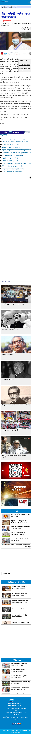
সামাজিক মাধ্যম (23, 730)
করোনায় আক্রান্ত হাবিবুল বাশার (10, 161)
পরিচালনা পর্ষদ (14, 730)
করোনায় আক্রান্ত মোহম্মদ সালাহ (10, 144)
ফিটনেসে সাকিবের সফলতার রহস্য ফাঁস (12, 166)
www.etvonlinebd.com (15, 703)
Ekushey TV (7, 574)
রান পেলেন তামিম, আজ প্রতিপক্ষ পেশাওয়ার (13, 139)
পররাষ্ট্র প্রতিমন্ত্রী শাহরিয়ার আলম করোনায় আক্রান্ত (15, 142)
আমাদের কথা (5, 730)
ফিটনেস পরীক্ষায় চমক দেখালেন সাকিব (12, 172)
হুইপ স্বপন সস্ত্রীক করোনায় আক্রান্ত (11, 147)
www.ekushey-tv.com (15, 705)
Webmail (16, 715)
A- (25, 28)
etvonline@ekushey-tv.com (18, 712)
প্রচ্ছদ (4, 7)
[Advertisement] (15, 231)
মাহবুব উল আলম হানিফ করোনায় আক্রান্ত (13, 169)
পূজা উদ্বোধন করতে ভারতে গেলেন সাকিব (12, 155)
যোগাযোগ (18, 732)
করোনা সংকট (13, 7)
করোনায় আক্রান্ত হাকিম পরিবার (10, 158)
